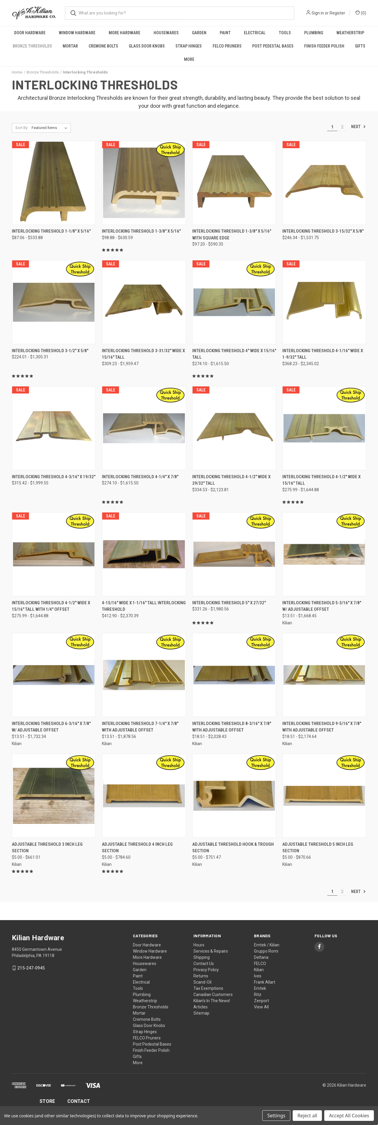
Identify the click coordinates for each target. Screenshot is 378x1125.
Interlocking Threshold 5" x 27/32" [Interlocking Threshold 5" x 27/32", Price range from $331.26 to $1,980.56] (229, 602)
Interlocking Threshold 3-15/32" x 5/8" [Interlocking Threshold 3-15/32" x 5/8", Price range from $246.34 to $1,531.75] (323, 231)
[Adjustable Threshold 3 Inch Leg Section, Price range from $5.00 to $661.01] (53, 796)
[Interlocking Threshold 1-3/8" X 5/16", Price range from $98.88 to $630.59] (144, 183)
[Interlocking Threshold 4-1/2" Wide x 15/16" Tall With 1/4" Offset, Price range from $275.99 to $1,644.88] (53, 554)
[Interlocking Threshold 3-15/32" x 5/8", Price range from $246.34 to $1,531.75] (324, 183)
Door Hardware (29, 32)
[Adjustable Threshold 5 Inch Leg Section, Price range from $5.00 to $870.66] (324, 796)
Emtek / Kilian (266, 945)
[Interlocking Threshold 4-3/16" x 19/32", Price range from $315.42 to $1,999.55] (53, 428)
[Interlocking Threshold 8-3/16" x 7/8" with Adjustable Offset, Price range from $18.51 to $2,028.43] (234, 675)
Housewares (166, 32)
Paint (225, 32)
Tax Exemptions (208, 988)
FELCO (260, 963)
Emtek (260, 988)
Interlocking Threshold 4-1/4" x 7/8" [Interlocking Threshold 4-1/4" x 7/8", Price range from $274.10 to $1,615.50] (140, 476)
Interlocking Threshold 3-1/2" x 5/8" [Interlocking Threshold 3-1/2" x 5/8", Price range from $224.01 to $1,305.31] (50, 350)
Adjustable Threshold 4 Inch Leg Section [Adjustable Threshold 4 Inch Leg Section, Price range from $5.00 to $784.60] (137, 848)
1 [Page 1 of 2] (332, 127)
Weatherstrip (350, 32)
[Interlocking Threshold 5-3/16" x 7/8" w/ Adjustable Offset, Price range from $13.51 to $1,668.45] (324, 554)
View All (261, 1007)
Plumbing (313, 32)
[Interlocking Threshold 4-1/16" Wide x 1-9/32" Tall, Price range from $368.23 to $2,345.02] (324, 302)
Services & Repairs (210, 951)
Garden (199, 32)
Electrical (254, 32)
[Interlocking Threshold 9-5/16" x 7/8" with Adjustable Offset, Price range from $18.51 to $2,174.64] (324, 675)
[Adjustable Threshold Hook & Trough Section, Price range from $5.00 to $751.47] (234, 796)
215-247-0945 (31, 968)
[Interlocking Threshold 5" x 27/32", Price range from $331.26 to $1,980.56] (234, 554)
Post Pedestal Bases (273, 46)
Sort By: (21, 127)
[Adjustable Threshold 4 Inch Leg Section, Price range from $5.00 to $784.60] (144, 796)
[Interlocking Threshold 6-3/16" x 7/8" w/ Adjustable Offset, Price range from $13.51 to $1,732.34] (53, 675)
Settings (276, 1115)
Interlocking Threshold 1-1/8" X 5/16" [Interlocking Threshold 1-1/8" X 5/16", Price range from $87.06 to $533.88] (51, 231)
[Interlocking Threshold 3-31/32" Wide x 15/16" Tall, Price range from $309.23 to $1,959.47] (144, 302)
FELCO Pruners (227, 46)
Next (358, 127)
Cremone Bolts (103, 46)
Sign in (318, 13)
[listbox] (51, 127)
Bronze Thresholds (32, 46)
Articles (200, 1007)
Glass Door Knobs (147, 46)
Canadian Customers (213, 994)
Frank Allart (264, 982)
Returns (200, 976)
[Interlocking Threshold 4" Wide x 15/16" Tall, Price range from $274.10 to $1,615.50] (234, 302)
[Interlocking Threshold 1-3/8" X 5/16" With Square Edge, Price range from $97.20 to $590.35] (234, 183)
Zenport (261, 1000)
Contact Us (203, 963)
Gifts (360, 46)
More (189, 59)
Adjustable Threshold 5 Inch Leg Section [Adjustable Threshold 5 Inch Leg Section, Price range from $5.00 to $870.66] (317, 848)
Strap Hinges (188, 46)
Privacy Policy (206, 969)
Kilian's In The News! (211, 1000)
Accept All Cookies (349, 1115)
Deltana (261, 957)
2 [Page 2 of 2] (342, 127)
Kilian (259, 969)
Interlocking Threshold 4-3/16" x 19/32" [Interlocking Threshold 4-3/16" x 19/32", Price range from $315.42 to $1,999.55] (53, 476)
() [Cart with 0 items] (360, 12)
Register (337, 13)
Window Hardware (77, 32)
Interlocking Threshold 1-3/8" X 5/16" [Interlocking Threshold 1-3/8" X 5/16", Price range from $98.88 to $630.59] (141, 231)
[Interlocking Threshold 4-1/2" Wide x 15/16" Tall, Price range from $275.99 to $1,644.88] (324, 428)
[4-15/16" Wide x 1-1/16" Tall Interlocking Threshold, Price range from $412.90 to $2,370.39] (144, 554)
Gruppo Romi (266, 951)
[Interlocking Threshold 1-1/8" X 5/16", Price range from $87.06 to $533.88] (53, 183)
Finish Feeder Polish (324, 46)
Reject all (307, 1115)
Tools (285, 32)
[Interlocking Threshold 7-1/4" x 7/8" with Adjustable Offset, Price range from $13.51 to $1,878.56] (144, 675)
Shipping (201, 957)
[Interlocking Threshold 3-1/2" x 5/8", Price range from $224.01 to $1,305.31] (53, 302)
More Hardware (124, 32)
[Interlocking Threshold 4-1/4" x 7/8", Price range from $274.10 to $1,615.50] (144, 428)
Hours (198, 945)
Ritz (257, 994)
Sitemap (201, 1013)
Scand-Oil (202, 982)
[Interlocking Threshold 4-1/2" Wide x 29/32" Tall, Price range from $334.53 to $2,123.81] (234, 428)
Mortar (70, 46)
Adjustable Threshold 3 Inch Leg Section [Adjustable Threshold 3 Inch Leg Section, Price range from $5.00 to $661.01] (47, 848)
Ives (257, 976)
